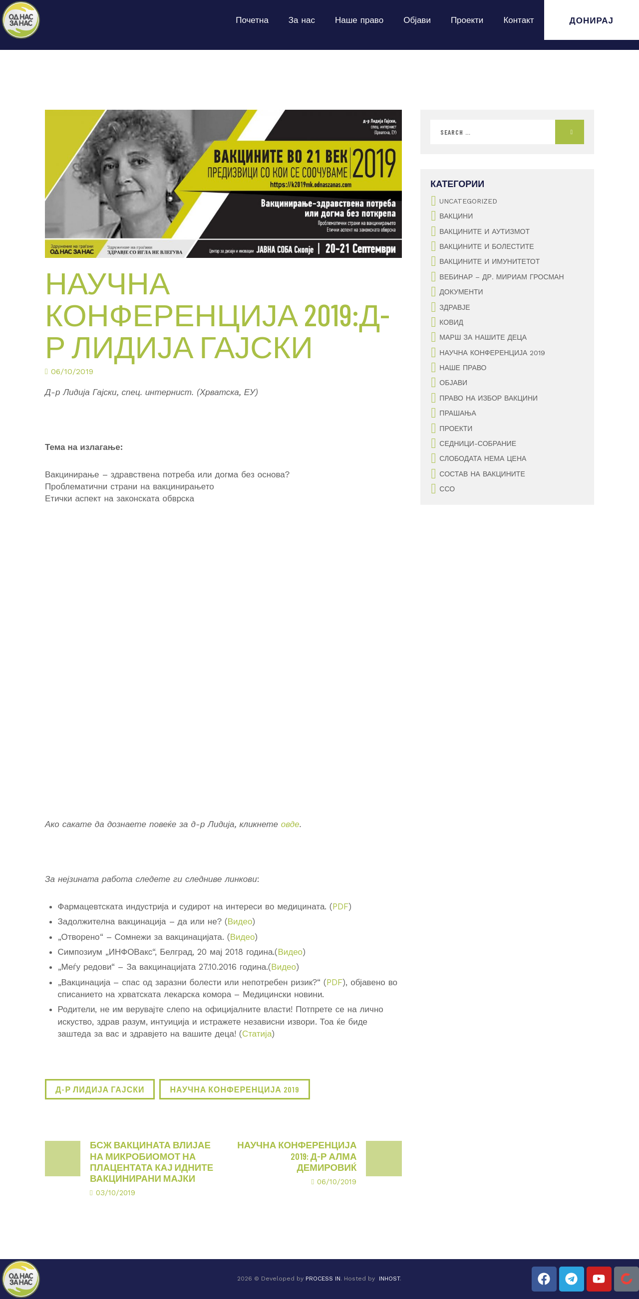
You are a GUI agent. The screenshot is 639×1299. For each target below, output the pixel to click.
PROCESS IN (323, 1278)
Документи (461, 292)
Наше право (359, 20)
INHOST (389, 1278)
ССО (447, 489)
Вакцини (456, 216)
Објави (417, 20)
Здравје (454, 307)
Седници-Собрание (477, 443)
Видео (240, 921)
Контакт (518, 20)
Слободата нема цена (482, 458)
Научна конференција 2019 (234, 1089)
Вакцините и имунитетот (489, 261)
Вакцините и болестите (486, 246)
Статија (257, 1034)
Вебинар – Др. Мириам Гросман (501, 277)
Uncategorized (468, 201)
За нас (302, 20)
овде (290, 824)
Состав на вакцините (482, 474)
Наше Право (462, 368)
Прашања (457, 413)
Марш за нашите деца (483, 337)
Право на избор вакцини (488, 398)
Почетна (252, 20)
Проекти (467, 20)
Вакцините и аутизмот (484, 231)
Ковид (451, 322)
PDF (340, 906)
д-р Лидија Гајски (99, 1089)
